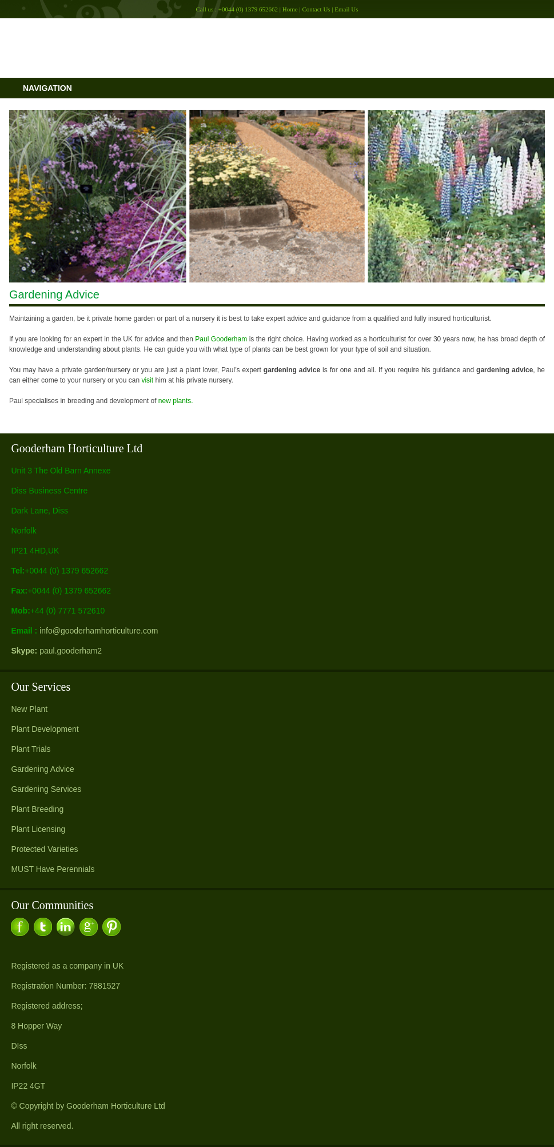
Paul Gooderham (221, 339)
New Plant (29, 709)
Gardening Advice (42, 769)
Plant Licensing (38, 829)
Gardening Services (46, 789)
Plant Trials (30, 749)
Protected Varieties (44, 849)
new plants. (175, 401)
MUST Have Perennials (52, 869)
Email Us (346, 9)
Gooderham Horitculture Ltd (277, 48)
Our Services (40, 686)
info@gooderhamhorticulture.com (98, 630)
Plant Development (44, 729)
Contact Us (316, 9)
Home (290, 9)
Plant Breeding (37, 809)
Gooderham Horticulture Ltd (115, 1105)
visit (147, 380)
